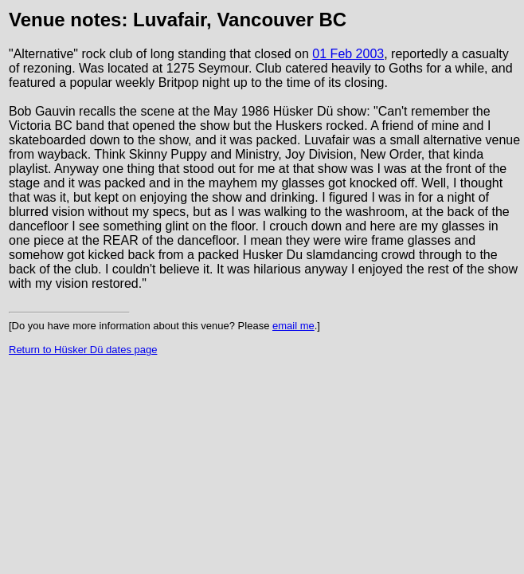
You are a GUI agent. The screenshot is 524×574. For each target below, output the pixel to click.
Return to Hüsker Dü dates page (83, 350)
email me (293, 326)
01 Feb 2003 (348, 54)
